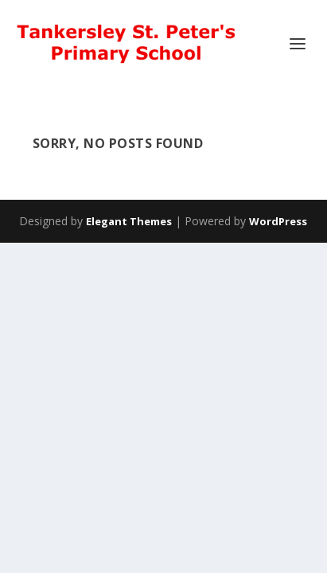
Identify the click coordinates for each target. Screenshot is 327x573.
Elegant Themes (129, 221)
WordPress (278, 221)
